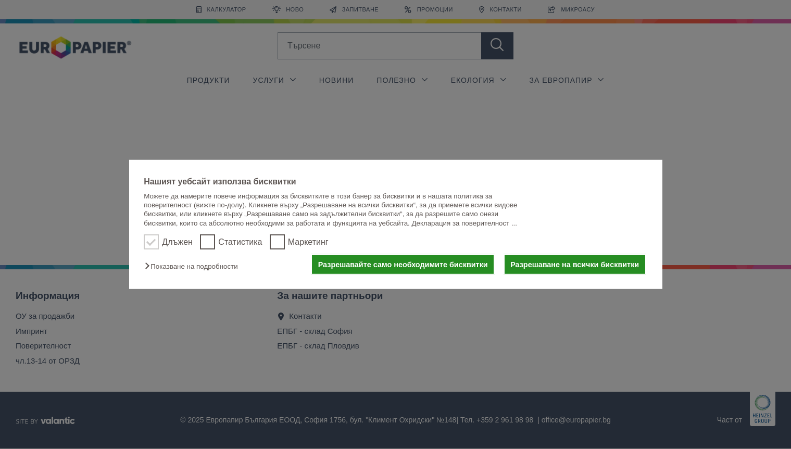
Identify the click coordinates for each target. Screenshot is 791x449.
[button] (194, 266)
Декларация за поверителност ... (464, 223)
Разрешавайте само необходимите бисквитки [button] (403, 264)
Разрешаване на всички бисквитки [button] (574, 264)
